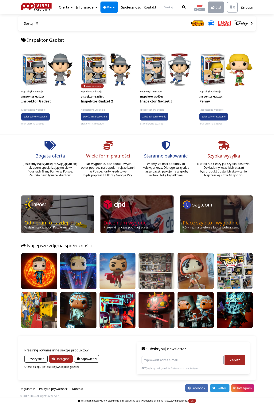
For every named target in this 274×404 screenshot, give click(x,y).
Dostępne (61, 359)
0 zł (216, 7)
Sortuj (31, 23)
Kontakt (150, 7)
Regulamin (27, 389)
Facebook (197, 388)
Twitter (219, 388)
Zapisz (235, 360)
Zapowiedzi (87, 359)
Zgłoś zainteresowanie (35, 116)
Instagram (242, 388)
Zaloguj (247, 7)
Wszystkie (36, 359)
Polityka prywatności (53, 389)
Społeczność (131, 7)
